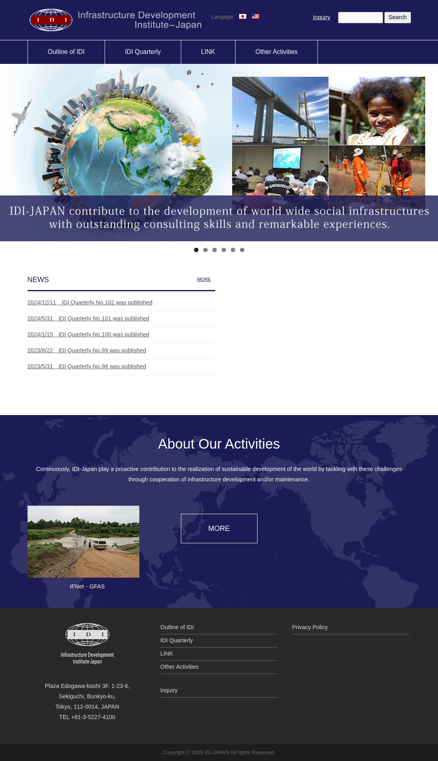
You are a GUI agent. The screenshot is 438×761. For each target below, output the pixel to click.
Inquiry (321, 17)
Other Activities (180, 667)
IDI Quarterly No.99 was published (87, 350)
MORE (204, 279)
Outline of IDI (177, 627)
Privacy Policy (310, 627)
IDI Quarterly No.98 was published (87, 366)
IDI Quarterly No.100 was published (88, 334)
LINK (167, 653)
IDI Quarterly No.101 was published (88, 318)
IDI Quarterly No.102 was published (90, 302)
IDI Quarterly (177, 640)
